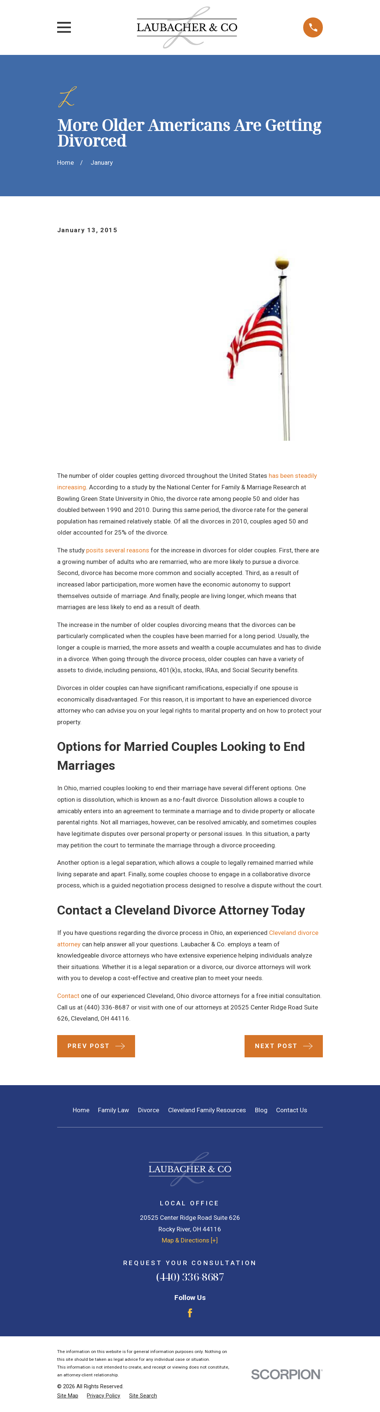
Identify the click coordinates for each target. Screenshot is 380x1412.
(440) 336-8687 (107, 1007)
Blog (261, 1110)
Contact (68, 995)
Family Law (113, 1110)
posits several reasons (117, 550)
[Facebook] (190, 1312)
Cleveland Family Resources (207, 1110)
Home (81, 1110)
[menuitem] (67, 1396)
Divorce (148, 1110)
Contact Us (291, 1110)
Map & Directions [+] (190, 1240)
